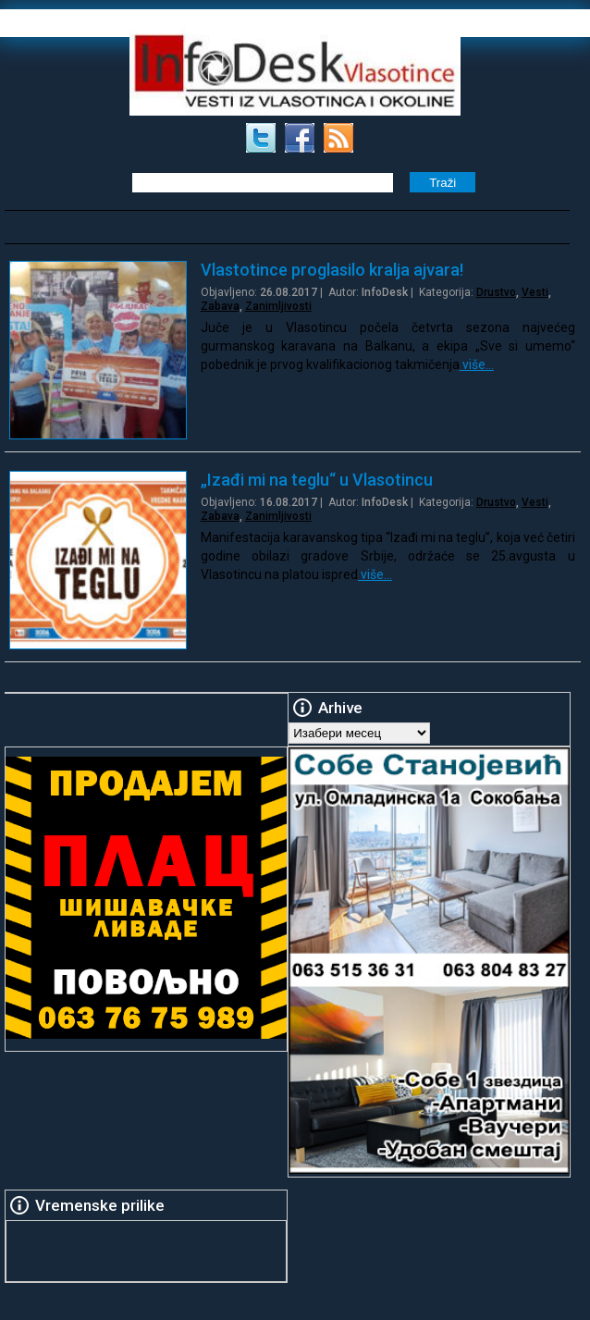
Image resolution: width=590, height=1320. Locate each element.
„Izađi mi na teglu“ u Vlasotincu (317, 479)
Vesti (535, 292)
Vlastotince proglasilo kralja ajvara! (332, 269)
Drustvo (496, 292)
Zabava (220, 306)
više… (477, 364)
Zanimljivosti (278, 306)
